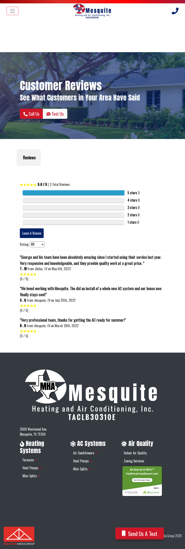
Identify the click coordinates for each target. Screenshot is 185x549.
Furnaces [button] (30, 459)
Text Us (55, 114)
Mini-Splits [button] (31, 475)
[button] (16, 170)
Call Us (31, 114)
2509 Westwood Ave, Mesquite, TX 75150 (33, 432)
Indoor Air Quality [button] (135, 452)
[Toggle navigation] (12, 11)
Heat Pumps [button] (32, 467)
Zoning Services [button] (134, 460)
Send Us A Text (140, 533)
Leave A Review (31, 233)
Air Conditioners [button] (85, 452)
